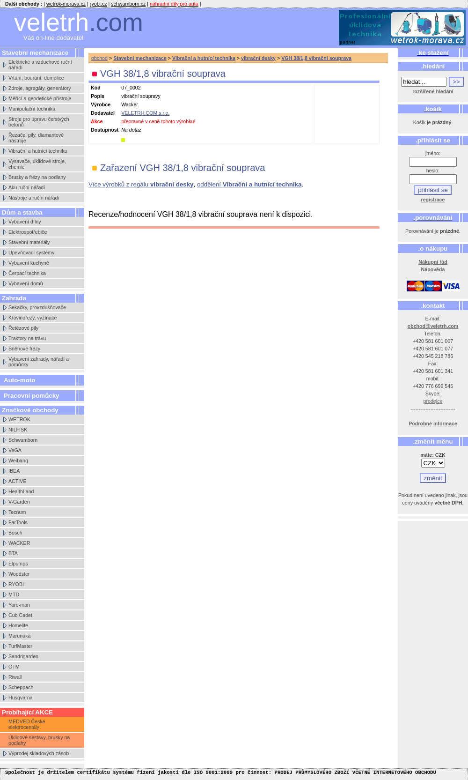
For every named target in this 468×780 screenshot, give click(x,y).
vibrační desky (258, 58)
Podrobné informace (433, 423)
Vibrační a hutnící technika (37, 151)
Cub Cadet (20, 615)
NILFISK (17, 429)
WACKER (19, 543)
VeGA (15, 450)
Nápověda (433, 269)
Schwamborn (22, 440)
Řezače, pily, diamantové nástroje (36, 137)
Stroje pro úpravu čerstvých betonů (38, 121)
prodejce (433, 401)
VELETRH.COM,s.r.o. (145, 113)
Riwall (15, 677)
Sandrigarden (23, 656)
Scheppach (20, 687)
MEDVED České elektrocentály (26, 724)
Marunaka (19, 636)
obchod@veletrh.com (433, 326)
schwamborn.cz (128, 4)
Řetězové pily (23, 328)
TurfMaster (20, 646)
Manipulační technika (31, 108)
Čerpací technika (27, 273)
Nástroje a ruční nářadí (33, 198)
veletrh (78, 22)
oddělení (249, 184)
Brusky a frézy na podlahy (37, 177)
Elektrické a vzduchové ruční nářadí (40, 64)
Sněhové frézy (24, 348)
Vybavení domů (25, 283)
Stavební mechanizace (140, 58)
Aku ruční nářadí (26, 187)
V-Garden (19, 502)
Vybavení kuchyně (28, 263)
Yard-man (19, 605)
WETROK (19, 419)
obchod (99, 58)
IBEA (14, 471)
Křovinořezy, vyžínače (32, 317)
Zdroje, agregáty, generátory (39, 88)
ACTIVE (17, 481)
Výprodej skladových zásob (38, 753)
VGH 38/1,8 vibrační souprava (316, 58)
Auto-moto (19, 380)
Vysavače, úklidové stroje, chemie (37, 164)
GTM (14, 666)
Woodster (18, 574)
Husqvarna (20, 697)
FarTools (18, 522)
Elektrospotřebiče (27, 232)
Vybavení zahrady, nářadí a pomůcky (38, 361)
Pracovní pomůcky (31, 395)
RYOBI (16, 584)
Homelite (18, 625)
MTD (13, 594)
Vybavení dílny (24, 221)
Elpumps (18, 563)
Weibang (18, 460)
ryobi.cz (98, 4)
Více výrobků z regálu (140, 184)
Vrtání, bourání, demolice (36, 78)
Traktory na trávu (27, 338)
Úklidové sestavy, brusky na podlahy (39, 740)
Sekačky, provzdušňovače (37, 307)
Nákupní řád (432, 262)
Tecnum (17, 512)
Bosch (15, 532)
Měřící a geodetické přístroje (39, 98)
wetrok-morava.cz (66, 4)
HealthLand (21, 491)
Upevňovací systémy (31, 252)
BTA (13, 553)
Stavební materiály (29, 242)
